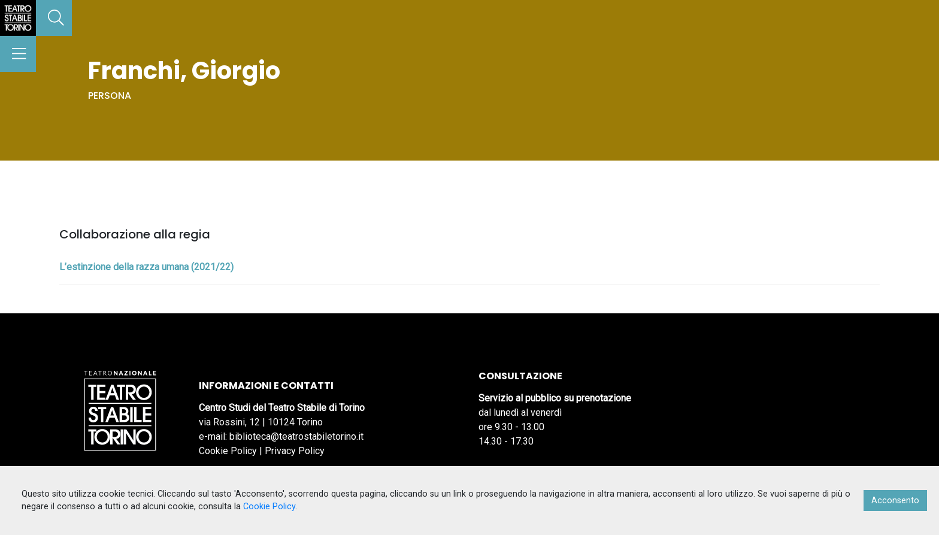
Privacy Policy (295, 451)
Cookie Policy (228, 451)
